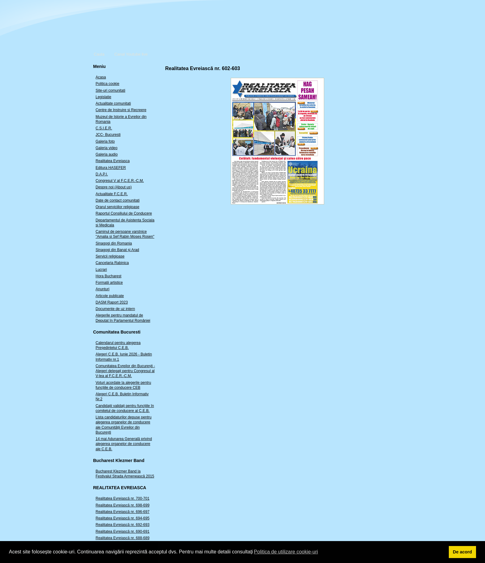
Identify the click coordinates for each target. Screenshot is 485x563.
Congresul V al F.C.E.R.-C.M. (120, 181)
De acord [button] (462, 551)
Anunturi (102, 289)
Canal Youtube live (131, 54)
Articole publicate (110, 296)
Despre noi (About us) (114, 187)
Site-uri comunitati (110, 90)
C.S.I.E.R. (104, 128)
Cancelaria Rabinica (112, 263)
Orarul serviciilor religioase (117, 207)
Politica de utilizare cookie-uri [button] (286, 551)
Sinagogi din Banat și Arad (117, 250)
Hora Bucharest (108, 276)
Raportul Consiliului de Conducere (124, 213)
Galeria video (107, 148)
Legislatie (103, 97)
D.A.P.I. (102, 174)
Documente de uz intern (115, 309)
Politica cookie (107, 84)
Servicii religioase (110, 256)
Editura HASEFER (111, 168)
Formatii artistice (109, 282)
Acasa (101, 77)
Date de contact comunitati (117, 200)
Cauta (99, 54)
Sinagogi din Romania (114, 243)
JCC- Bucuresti (108, 134)
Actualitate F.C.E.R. (112, 194)
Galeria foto (105, 141)
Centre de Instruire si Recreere (121, 110)
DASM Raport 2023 (112, 302)
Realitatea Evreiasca (113, 161)
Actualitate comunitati (113, 103)
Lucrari (101, 269)
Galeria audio (107, 154)
